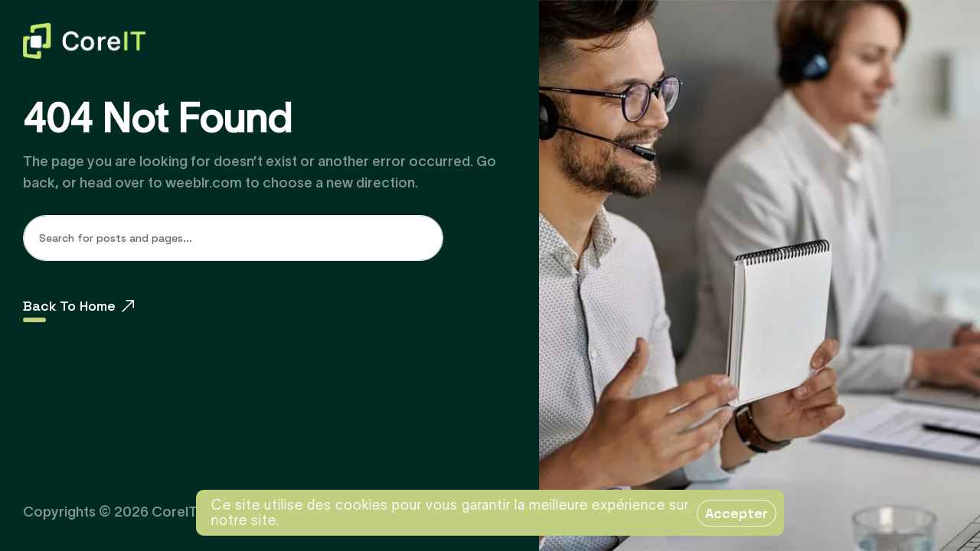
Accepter (736, 513)
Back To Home (78, 306)
